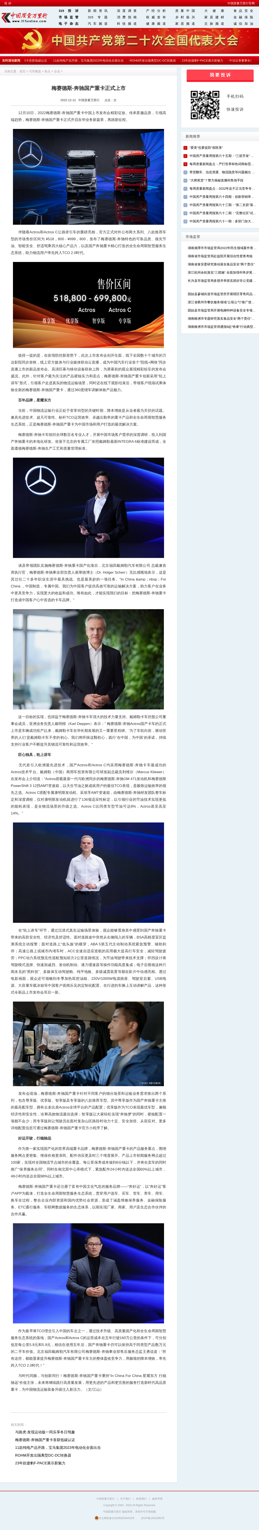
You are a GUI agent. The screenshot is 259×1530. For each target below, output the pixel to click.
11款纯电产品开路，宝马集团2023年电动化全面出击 (89, 60)
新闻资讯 (97, 10)
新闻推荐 (193, 136)
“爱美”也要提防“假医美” (206, 147)
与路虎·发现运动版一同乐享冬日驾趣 (45, 1432)
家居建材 (214, 17)
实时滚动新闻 (11, 60)
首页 (22, 71)
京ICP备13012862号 (152, 1518)
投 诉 (7, 3)
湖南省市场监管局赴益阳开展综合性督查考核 (220, 256)
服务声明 (157, 1498)
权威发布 (156, 17)
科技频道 (127, 23)
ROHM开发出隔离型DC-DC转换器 (154, 60)
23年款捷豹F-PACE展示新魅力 (203, 60)
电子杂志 (68, 23)
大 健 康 (214, 10)
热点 (47, 71)
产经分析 (156, 10)
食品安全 (243, 10)
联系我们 (141, 1498)
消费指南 (127, 17)
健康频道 (156, 23)
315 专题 (97, 17)
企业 (57, 71)
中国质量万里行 (105, 1498)
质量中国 (185, 10)
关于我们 (125, 1498)
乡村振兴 (185, 17)
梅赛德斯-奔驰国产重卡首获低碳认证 (45, 1440)
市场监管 (68, 17)
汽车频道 (97, 23)
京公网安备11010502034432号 (114, 1518)
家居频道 (185, 23)
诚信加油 (243, 23)
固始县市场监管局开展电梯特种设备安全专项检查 (223, 310)
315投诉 (68, 10)
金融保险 (243, 17)
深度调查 (127, 10)
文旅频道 (214, 23)
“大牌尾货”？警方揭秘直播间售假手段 (216, 180)
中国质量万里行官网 (241, 3)
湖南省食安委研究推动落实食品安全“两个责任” (221, 264)
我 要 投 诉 (220, 75)
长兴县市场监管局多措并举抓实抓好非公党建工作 (223, 280)
